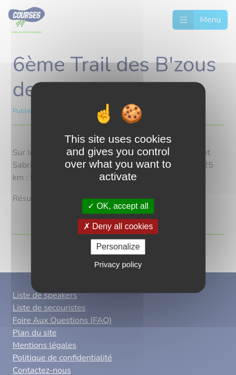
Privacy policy (118, 264)
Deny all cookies (118, 226)
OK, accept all (118, 206)
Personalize (118, 246)
